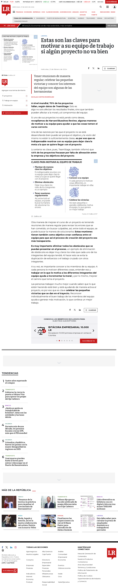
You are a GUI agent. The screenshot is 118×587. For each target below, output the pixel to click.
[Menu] (14, 11)
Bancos (8, 405)
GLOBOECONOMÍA (52, 12)
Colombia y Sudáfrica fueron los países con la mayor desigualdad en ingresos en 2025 (16, 445)
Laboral (100, 515)
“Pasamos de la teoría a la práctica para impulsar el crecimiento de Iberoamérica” (27, 504)
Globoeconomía (64, 568)
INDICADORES (105, 12)
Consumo (30, 560)
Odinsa (99, 18)
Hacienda (8, 423)
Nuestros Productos (85, 559)
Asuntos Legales (32, 554)
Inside (60, 574)
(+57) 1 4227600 (8, 563)
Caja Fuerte (46, 554)
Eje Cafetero (109, 18)
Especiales (46, 565)
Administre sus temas (12, 113)
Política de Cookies (85, 576)
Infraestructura (47, 574)
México (20, 497)
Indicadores (30, 574)
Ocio (60, 576)
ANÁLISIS (75, 12)
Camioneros (40, 18)
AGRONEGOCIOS (65, 12)
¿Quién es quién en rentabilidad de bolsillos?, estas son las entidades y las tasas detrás (16, 412)
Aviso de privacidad (85, 565)
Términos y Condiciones (87, 567)
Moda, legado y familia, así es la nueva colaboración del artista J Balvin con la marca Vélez (27, 523)
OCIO (43, 12)
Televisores (90, 18)
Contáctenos (83, 562)
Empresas (30, 565)
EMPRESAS (36, 12)
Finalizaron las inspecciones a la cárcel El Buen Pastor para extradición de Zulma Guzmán (66, 524)
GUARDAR (109, 68)
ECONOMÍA (28, 12)
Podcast (29, 582)
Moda (20, 515)
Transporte (10, 389)
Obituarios (46, 576)
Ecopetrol (72, 18)
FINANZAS (19, 12)
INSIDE (113, 12)
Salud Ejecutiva (63, 582)
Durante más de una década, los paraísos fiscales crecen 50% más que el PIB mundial (16, 429)
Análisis (60, 551)
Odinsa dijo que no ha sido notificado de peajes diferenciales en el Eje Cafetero (67, 503)
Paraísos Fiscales (21, 21)
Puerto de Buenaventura (56, 18)
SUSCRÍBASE (111, 2)
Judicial (60, 515)
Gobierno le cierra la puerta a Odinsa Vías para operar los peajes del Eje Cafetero (15, 395)
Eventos (61, 565)
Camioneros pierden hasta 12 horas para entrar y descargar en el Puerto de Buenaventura (16, 461)
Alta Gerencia (47, 551)
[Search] (100, 7)
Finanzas (29, 568)
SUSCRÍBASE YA (88, 341)
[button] (34, 331)
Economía (62, 560)
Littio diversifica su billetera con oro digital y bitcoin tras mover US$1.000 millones (106, 504)
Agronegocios (31, 551)
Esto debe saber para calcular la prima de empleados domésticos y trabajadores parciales (106, 524)
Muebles (81, 18)
